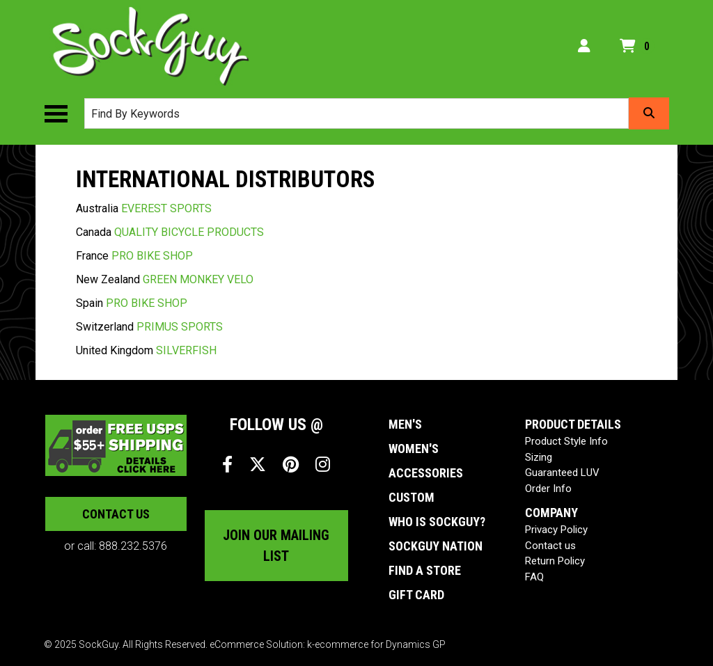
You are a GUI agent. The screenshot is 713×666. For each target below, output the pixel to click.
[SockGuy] (151, 46)
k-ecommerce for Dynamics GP (376, 644)
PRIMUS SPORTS (179, 326)
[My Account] (584, 46)
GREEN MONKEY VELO (198, 279)
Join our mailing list (276, 545)
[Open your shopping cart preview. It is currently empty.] (637, 47)
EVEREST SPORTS (166, 208)
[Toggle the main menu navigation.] (63, 113)
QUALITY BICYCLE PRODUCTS (189, 232)
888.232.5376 (133, 546)
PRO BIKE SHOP (152, 255)
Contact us (116, 514)
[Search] (649, 113)
